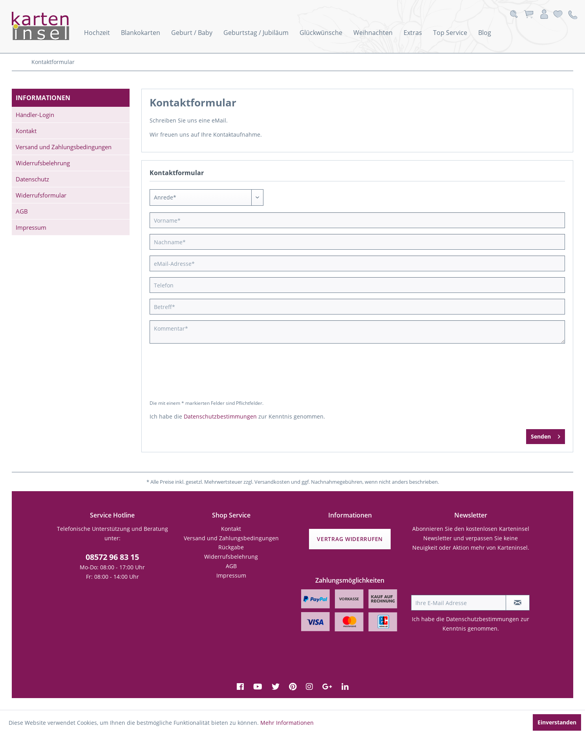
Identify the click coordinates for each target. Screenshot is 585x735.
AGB (22, 211)
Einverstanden (556, 722)
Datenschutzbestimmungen (220, 416)
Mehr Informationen (287, 722)
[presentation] (217, 375)
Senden (545, 435)
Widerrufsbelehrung (43, 163)
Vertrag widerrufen (350, 539)
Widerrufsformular (41, 195)
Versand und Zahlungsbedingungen (64, 147)
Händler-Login (35, 115)
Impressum (31, 227)
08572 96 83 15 (112, 557)
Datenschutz (32, 179)
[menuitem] (97, 33)
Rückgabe (231, 547)
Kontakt (26, 131)
